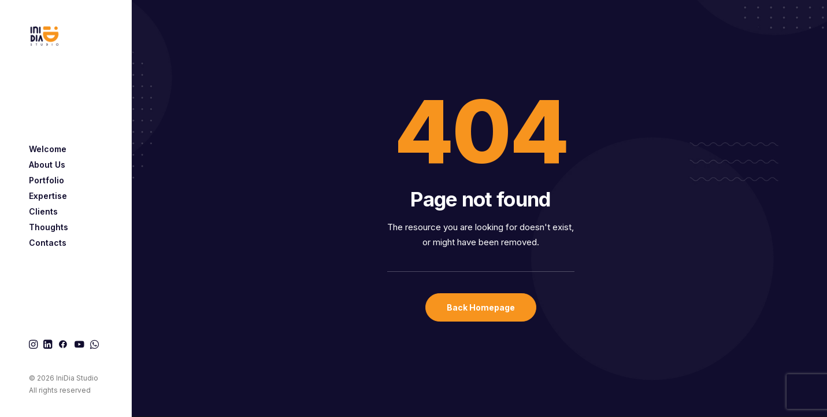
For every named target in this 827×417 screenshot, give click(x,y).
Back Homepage (481, 307)
